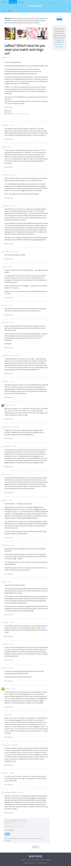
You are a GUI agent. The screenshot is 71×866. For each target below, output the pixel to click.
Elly (6, 57)
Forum (8, 20)
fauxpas (7, 251)
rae (5, 147)
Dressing (59, 19)
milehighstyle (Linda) (11, 792)
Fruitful (7, 322)
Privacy (42, 859)
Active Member (14, 251)
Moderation (48, 859)
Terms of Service (36, 859)
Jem (6, 305)
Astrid (6, 125)
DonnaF (7, 405)
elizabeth (7, 688)
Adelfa (6, 773)
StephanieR (8, 355)
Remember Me (9, 830)
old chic (7, 745)
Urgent (10, 11)
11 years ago (9, 707)
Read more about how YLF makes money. (59, 45)
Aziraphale (8, 446)
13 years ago (9, 107)
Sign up (15, 838)
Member (13, 688)
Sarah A (7, 205)
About (29, 859)
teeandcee (8, 427)
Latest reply (9, 114)
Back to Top (35, 847)
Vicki (6, 474)
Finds (37, 23)
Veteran (10, 57)
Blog (41, 18)
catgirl (6, 622)
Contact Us (23, 859)
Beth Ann (7, 175)
